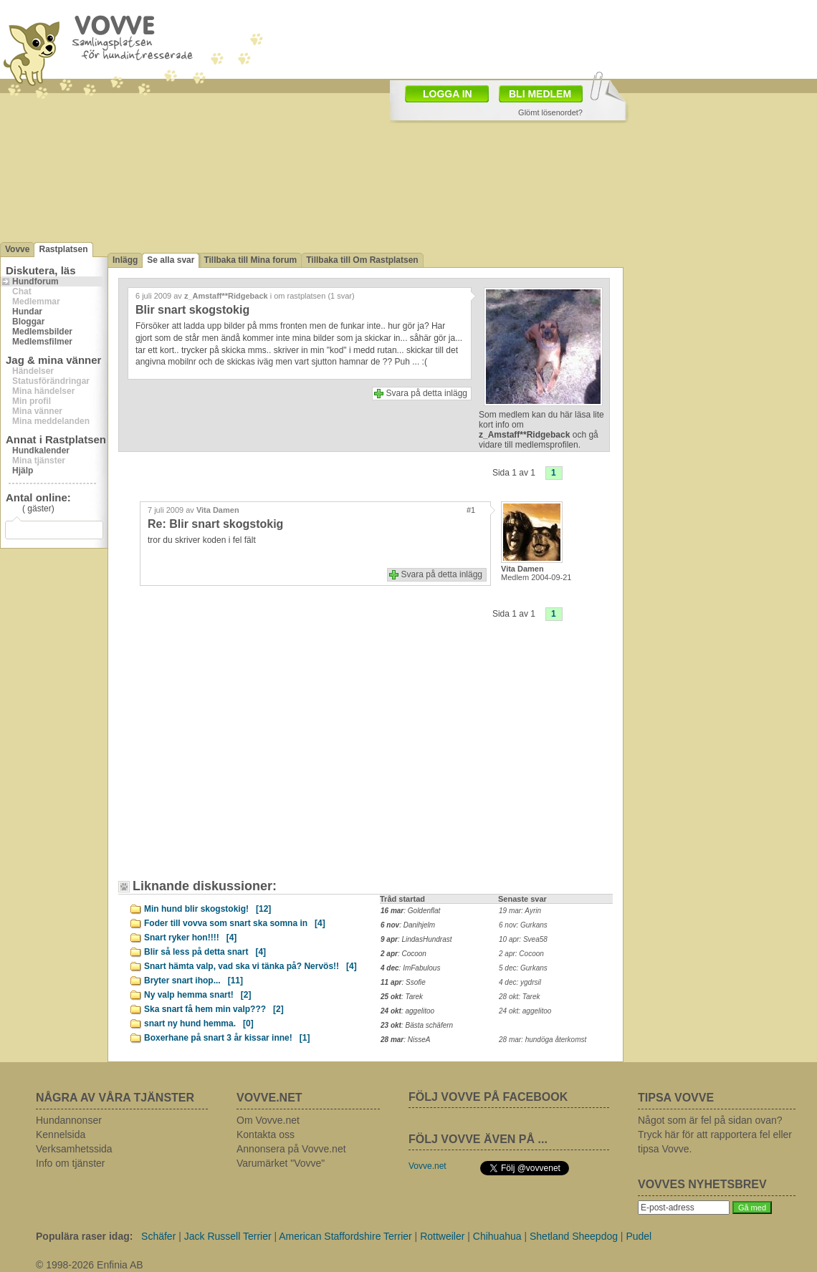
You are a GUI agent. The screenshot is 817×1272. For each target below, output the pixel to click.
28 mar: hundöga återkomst (542, 1040)
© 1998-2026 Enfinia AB (89, 1265)
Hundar (27, 312)
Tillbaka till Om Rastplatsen (362, 260)
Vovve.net (427, 1166)
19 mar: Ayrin (520, 911)
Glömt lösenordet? (550, 112)
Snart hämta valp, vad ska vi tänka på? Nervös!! (250, 966)
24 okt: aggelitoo (525, 1011)
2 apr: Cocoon (521, 954)
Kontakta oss (265, 1134)
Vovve (17, 249)
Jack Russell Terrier (228, 1236)
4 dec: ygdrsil (520, 982)
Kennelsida (60, 1134)
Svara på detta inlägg (426, 393)
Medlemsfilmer (42, 342)
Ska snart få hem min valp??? (214, 1009)
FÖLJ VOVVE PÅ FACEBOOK (488, 1097)
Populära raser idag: (84, 1236)
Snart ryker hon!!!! (190, 938)
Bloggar (28, 322)
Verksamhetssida (74, 1149)
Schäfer (158, 1236)
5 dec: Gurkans (523, 968)
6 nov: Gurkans (523, 925)
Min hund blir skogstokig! (207, 909)
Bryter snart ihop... (193, 980)
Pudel (638, 1236)
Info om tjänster (70, 1163)
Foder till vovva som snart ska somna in (234, 923)
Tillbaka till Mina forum (250, 260)
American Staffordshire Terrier (345, 1236)
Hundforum (35, 281)
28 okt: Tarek (519, 997)
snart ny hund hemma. (199, 1023)
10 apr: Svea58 (523, 939)
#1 (471, 510)
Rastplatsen (63, 249)
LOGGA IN (447, 94)
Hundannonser (69, 1120)
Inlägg (125, 260)
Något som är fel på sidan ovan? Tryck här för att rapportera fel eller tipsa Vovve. (715, 1134)
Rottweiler (442, 1236)
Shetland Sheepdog (574, 1236)
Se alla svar (170, 260)
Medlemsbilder (42, 332)
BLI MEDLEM (540, 94)
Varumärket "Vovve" (280, 1163)
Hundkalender (41, 450)
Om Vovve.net (268, 1120)
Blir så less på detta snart (205, 952)
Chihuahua (497, 1236)
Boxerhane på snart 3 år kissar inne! (227, 1038)
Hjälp (22, 471)
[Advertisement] (247, 760)
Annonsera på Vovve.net (291, 1149)
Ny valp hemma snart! (197, 995)
